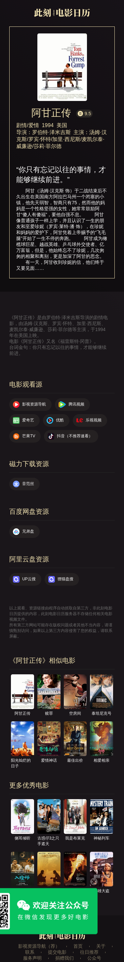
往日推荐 (89, 952)
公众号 (94, 958)
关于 (100, 946)
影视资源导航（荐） (39, 946)
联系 (29, 952)
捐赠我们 (64, 958)
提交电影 (57, 952)
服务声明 (32, 958)
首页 (78, 946)
